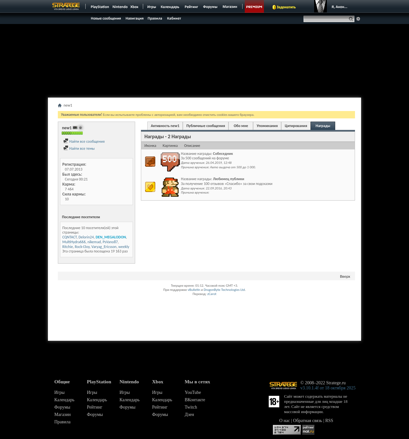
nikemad (94, 242)
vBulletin (194, 290)
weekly (123, 246)
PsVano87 (110, 242)
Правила (62, 421)
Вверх (345, 276)
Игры (59, 392)
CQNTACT (69, 237)
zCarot (212, 294)
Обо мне (241, 126)
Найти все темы (79, 148)
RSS (329, 420)
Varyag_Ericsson (104, 246)
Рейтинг (94, 407)
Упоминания (267, 126)
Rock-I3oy (82, 246)
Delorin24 (86, 237)
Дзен (189, 414)
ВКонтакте (195, 399)
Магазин (62, 414)
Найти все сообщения (83, 141)
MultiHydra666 (74, 242)
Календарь (64, 399)
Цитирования (296, 126)
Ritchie (67, 246)
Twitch (191, 407)
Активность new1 (165, 126)
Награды (323, 126)
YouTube (193, 392)
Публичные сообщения (205, 126)
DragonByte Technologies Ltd (224, 290)
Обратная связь (307, 420)
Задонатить (286, 7)
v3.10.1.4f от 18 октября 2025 (328, 388)
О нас (284, 420)
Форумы (62, 407)
